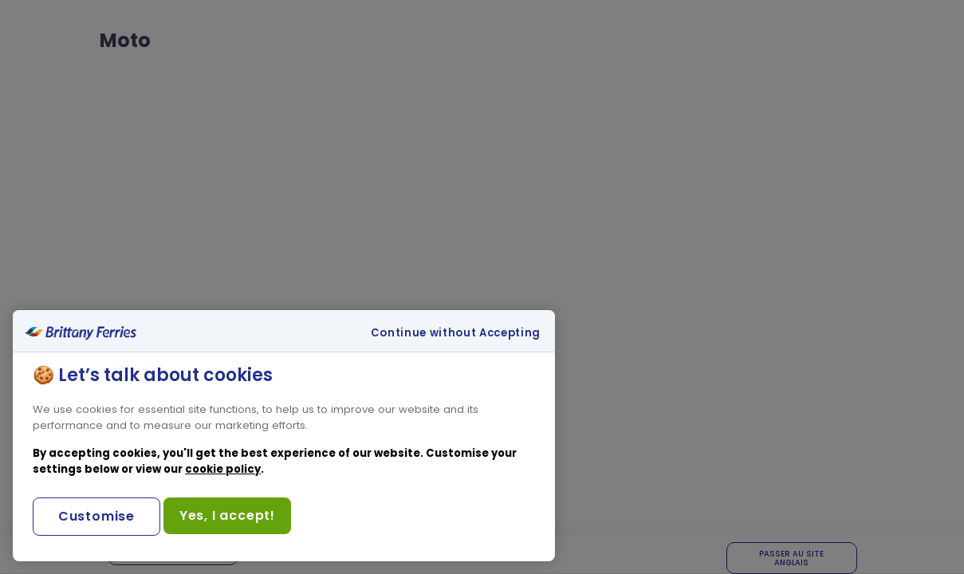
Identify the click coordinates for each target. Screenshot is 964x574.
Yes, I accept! (227, 515)
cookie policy (223, 469)
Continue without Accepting (456, 333)
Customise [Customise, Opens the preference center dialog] (96, 516)
